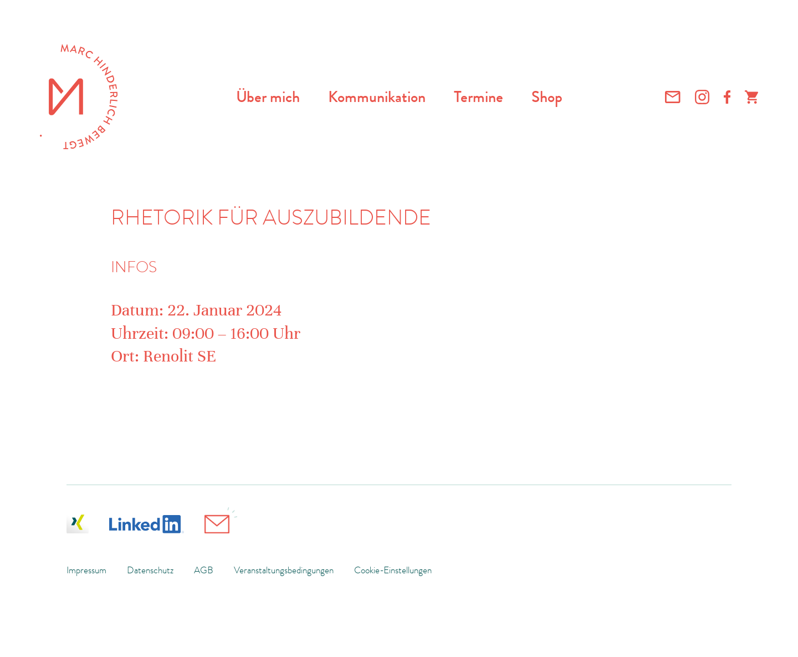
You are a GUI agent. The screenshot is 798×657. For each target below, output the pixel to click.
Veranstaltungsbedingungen (284, 570)
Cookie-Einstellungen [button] (393, 570)
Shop (546, 97)
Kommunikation (377, 97)
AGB (203, 570)
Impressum (86, 570)
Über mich (268, 97)
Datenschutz (150, 570)
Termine (478, 97)
